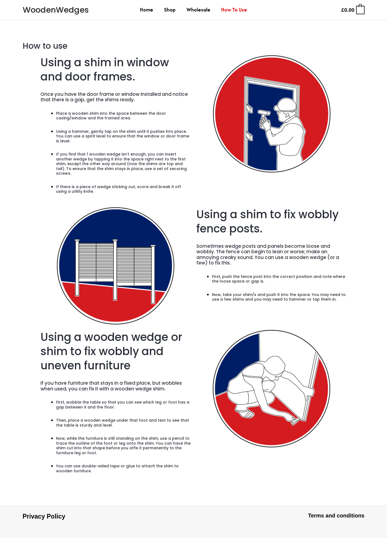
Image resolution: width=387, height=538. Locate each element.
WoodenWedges (56, 9)
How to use (234, 9)
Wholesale (198, 9)
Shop (170, 9)
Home (146, 9)
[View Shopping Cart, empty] (352, 10)
